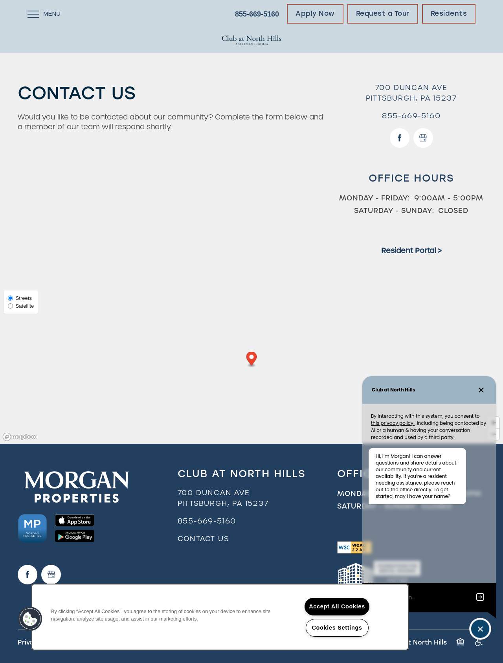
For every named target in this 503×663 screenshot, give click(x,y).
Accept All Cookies (337, 606)
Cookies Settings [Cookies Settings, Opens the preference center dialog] (337, 627)
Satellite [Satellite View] (21, 306)
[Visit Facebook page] (399, 138)
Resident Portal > (411, 250)
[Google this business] (423, 138)
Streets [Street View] (20, 298)
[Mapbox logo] (19, 436)
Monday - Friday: (374, 197)
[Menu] (44, 14)
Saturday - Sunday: (394, 210)
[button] (315, 14)
